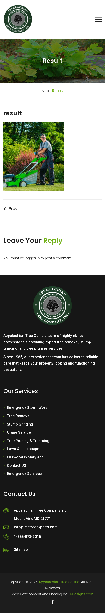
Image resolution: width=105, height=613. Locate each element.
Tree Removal (18, 416)
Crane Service (19, 432)
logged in (32, 258)
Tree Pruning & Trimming (28, 441)
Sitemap (21, 549)
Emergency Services (24, 473)
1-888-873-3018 (27, 536)
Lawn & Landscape (23, 449)
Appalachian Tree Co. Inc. (59, 582)
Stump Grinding (20, 424)
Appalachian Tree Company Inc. (40, 510)
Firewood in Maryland (25, 457)
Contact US (16, 465)
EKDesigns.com (80, 594)
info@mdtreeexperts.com (36, 527)
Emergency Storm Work (27, 407)
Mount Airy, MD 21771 (32, 518)
